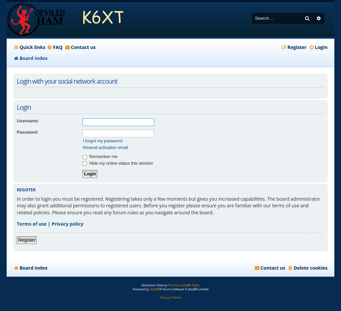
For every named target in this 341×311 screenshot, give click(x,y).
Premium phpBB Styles (183, 285)
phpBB (154, 289)
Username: (28, 120)
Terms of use (31, 224)
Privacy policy (68, 224)
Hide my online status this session (118, 163)
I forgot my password (102, 140)
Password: (27, 132)
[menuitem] (55, 47)
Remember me (100, 156)
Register (26, 240)
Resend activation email (105, 147)
